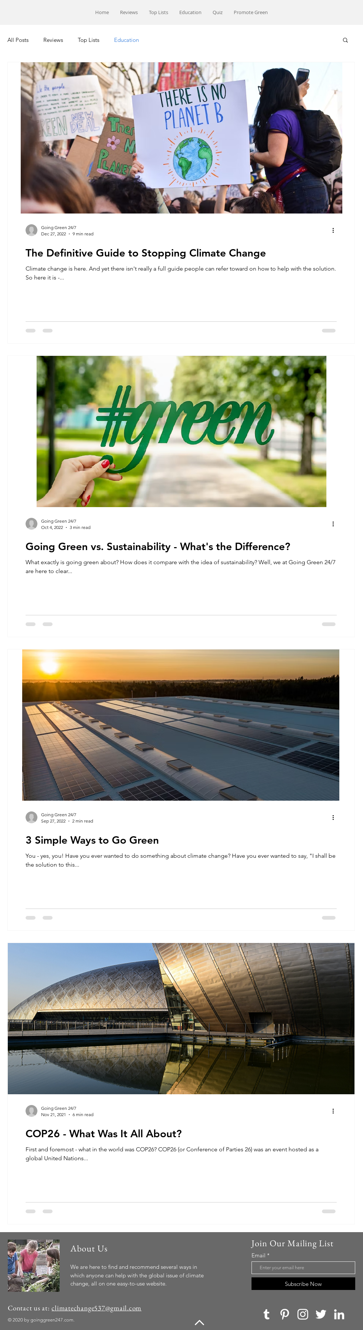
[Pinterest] (284, 1314)
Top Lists (88, 39)
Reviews (53, 39)
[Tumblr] (266, 1314)
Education (126, 39)
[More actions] (335, 230)
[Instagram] (303, 1314)
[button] (345, 40)
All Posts (18, 39)
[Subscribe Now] (303, 1283)
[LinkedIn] (339, 1314)
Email (259, 1255)
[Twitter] (321, 1314)
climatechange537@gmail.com (96, 1308)
